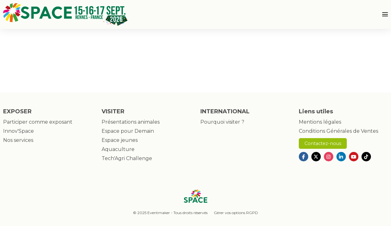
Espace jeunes (120, 140)
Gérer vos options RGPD (236, 212)
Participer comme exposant (37, 122)
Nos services (18, 140)
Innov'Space (18, 131)
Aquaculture (118, 149)
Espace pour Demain (128, 131)
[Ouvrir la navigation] (385, 14)
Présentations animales (131, 122)
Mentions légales (320, 122)
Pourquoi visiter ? (222, 122)
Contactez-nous (322, 143)
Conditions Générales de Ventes (338, 131)
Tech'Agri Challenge (127, 158)
